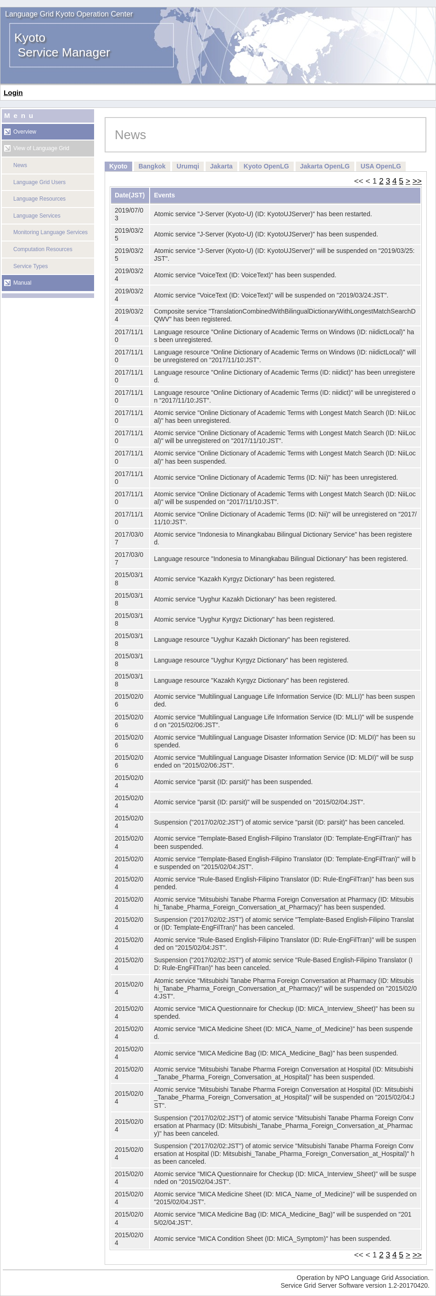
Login (13, 92)
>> (417, 180)
